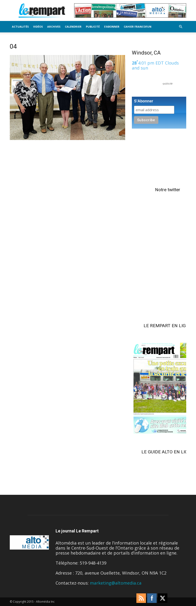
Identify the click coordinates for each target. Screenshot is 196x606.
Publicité (93, 26)
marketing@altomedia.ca (115, 583)
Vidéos (38, 26)
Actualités (20, 26)
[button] (180, 26)
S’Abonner (111, 26)
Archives (54, 26)
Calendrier (73, 26)
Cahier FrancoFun (137, 26)
